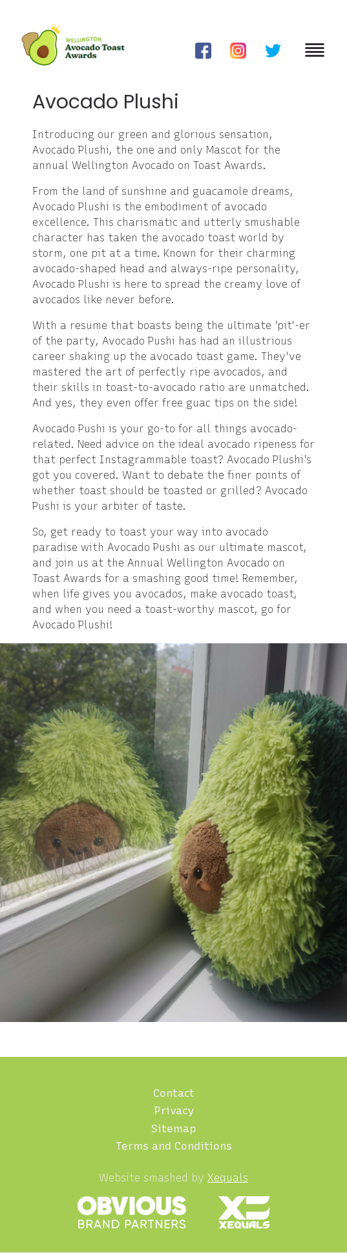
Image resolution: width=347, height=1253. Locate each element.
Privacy (174, 1110)
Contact (174, 1093)
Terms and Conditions (174, 1145)
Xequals (227, 1178)
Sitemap (173, 1128)
